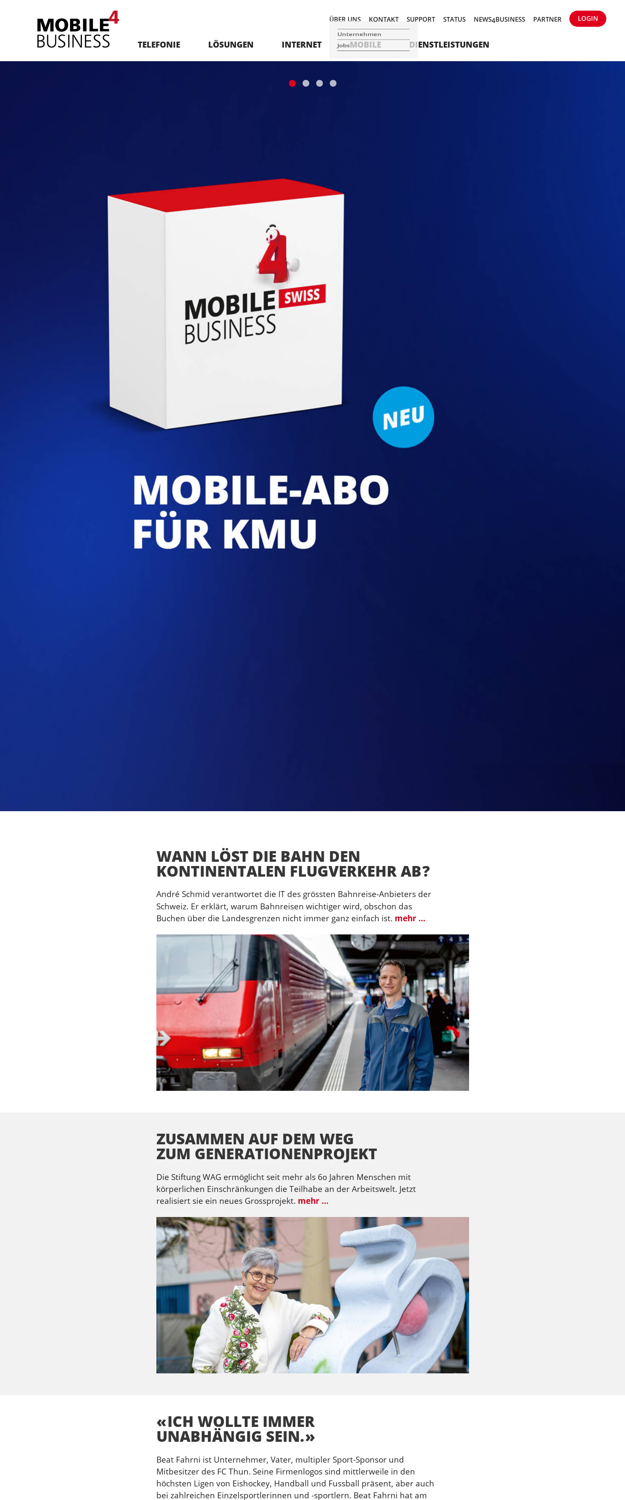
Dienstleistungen (449, 44)
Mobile (365, 44)
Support (421, 19)
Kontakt (384, 19)
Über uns (345, 19)
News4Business (499, 19)
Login (588, 18)
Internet (302, 44)
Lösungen (231, 44)
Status (454, 19)
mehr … (410, 918)
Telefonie (159, 44)
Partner (547, 19)
